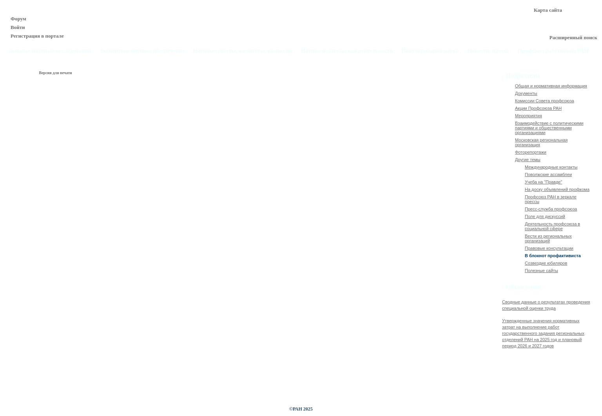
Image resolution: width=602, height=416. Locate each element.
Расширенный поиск (573, 37)
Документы (526, 93)
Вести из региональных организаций (548, 238)
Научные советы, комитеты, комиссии (243, 50)
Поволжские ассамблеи (548, 174)
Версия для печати (56, 73)
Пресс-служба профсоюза (551, 209)
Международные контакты (551, 167)
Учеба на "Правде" (543, 182)
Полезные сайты (541, 270)
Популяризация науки (430, 50)
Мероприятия (528, 115)
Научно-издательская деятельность (347, 50)
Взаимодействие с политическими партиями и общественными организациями (549, 128)
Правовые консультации (549, 248)
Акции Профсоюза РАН (538, 108)
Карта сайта (548, 10)
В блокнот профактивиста (553, 255)
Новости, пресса (489, 50)
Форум (18, 19)
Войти (18, 27)
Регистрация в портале (37, 36)
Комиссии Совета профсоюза (544, 100)
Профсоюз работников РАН (553, 50)
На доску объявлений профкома (557, 189)
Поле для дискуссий (545, 216)
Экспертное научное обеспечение (142, 50)
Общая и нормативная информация (551, 86)
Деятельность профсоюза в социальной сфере (552, 226)
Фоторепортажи (530, 152)
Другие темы (527, 159)
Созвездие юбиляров (546, 263)
